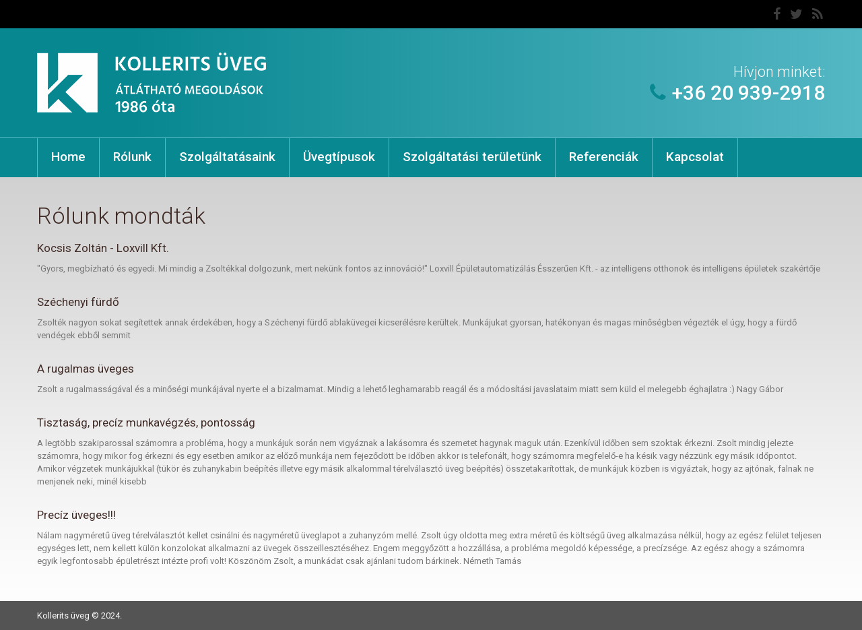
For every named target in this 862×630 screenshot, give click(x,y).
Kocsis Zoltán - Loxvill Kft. (103, 248)
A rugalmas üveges (85, 368)
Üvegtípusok (339, 156)
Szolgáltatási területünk (472, 156)
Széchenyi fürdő (78, 302)
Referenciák (603, 156)
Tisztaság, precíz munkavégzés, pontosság (146, 422)
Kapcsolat (695, 156)
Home (68, 156)
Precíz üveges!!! (76, 515)
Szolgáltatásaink (227, 156)
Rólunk (132, 156)
